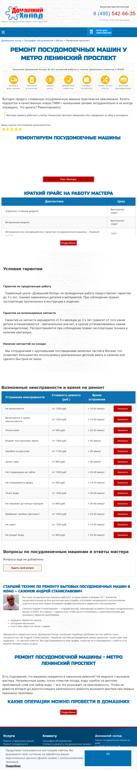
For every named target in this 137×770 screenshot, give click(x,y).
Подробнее (68, 243)
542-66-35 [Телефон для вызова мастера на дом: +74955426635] (114, 13)
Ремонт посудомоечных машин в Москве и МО (24, 22)
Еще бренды (68, 179)
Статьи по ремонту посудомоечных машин (67, 744)
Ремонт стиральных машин (18, 741)
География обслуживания (57, 741)
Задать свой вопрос (22, 567)
